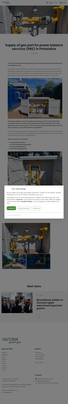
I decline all (36, 208)
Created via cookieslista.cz (13, 215)
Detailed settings (24, 208)
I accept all (11, 208)
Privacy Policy (39, 194)
